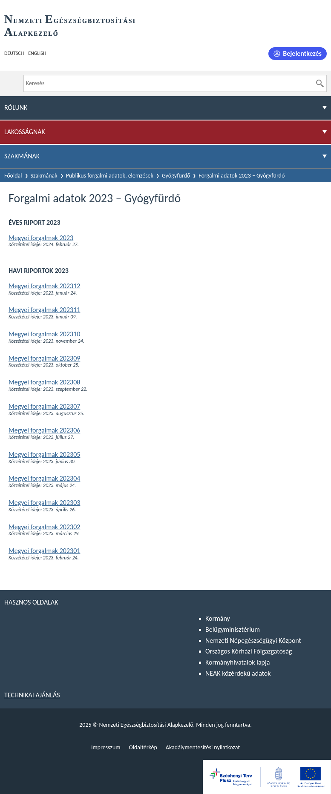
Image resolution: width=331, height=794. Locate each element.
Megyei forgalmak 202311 (44, 310)
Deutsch (14, 53)
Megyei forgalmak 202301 (44, 551)
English (37, 53)
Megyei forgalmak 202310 (44, 334)
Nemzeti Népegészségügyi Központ (253, 640)
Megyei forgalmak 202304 (44, 478)
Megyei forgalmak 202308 (44, 382)
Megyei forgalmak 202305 (44, 454)
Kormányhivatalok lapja (237, 662)
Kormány (217, 618)
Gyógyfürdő (176, 175)
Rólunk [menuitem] (15, 107)
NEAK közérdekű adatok (238, 673)
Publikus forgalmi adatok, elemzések (109, 175)
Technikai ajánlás (32, 695)
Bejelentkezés (302, 53)
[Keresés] (320, 83)
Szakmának (44, 175)
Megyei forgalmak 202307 (44, 406)
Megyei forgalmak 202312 (44, 286)
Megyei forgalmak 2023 (41, 238)
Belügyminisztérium (232, 629)
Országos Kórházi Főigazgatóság (248, 651)
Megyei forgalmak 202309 (44, 358)
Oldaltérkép (143, 747)
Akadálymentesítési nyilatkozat (203, 747)
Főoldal (13, 175)
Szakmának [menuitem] (22, 156)
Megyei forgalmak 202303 (44, 503)
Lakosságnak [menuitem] (24, 132)
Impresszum (106, 747)
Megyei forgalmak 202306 (44, 430)
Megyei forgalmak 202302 (44, 527)
